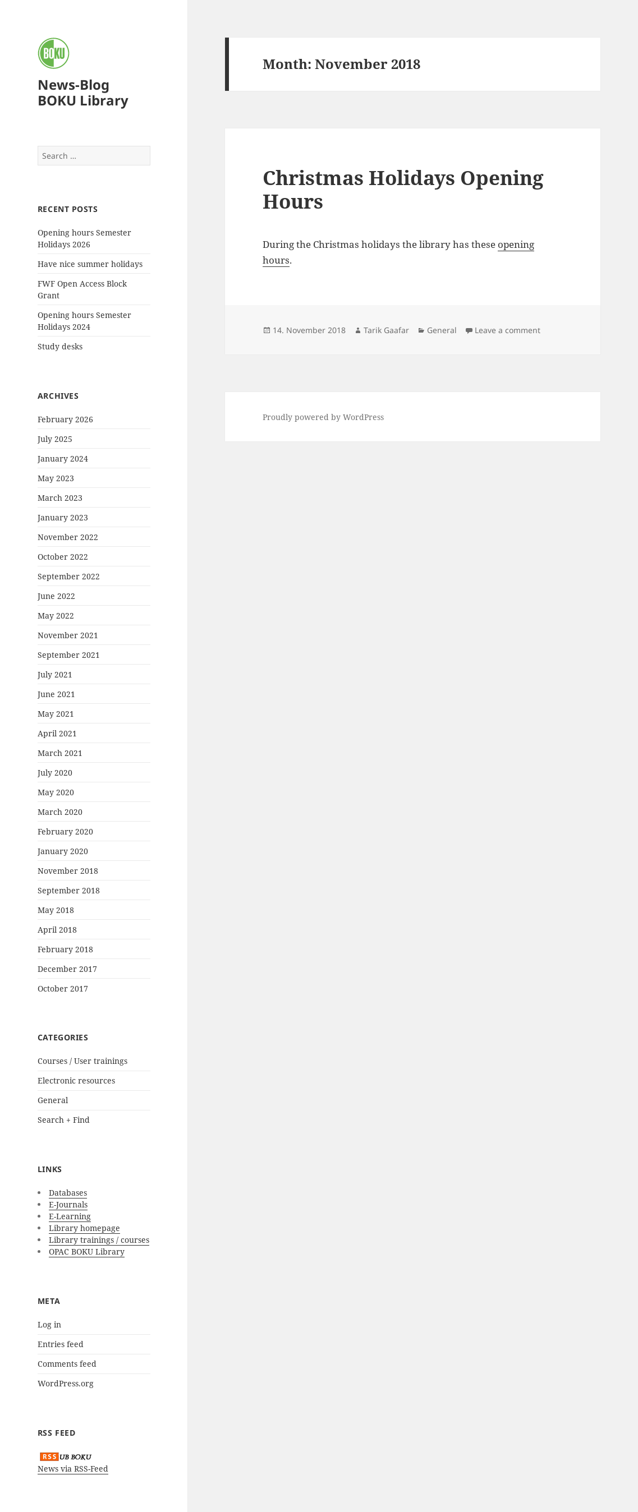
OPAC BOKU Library (87, 1251)
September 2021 (69, 654)
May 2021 (56, 713)
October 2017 (63, 988)
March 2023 (60, 497)
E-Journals (68, 1204)
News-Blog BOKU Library (83, 92)
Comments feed (67, 1363)
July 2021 (55, 674)
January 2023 (63, 517)
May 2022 (56, 615)
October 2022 (63, 556)
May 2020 (56, 792)
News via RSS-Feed (73, 1468)
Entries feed (61, 1344)
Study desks (60, 346)
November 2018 (68, 870)
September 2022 (69, 576)
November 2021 (68, 635)
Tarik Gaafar (386, 330)
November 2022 (68, 537)
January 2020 (63, 851)
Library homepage (84, 1228)
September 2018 (69, 890)
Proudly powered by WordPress (323, 417)
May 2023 (56, 478)
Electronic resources (76, 1080)
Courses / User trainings (82, 1060)
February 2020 (65, 831)
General (53, 1100)
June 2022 (56, 596)
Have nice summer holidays (90, 264)
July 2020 (55, 772)
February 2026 (65, 419)
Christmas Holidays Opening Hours (403, 189)
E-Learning (70, 1216)
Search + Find (64, 1119)
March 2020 (60, 811)
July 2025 (55, 439)
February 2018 (65, 949)
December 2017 (67, 969)
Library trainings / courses (99, 1239)
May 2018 (56, 910)
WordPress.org (66, 1383)
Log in (49, 1324)
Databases (68, 1192)
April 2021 (57, 733)
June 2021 (56, 694)
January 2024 (63, 458)
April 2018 (57, 929)
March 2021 (60, 753)
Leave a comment (507, 330)
